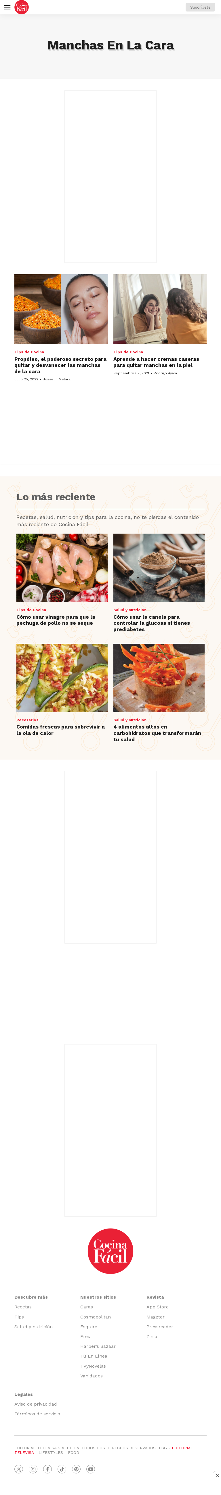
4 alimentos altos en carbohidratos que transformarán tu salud (157, 733)
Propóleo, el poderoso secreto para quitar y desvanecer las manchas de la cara (60, 365)
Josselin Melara (57, 379)
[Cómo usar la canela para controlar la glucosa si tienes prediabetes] (159, 568)
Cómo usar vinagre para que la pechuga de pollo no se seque (55, 620)
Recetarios (27, 720)
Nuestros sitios (98, 1297)
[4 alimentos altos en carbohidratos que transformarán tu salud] (159, 678)
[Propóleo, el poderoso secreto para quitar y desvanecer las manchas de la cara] (61, 309)
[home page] (21, 7)
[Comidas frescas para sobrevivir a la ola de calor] (62, 678)
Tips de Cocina (29, 352)
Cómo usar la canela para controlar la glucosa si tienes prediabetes (151, 623)
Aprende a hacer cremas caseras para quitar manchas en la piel (156, 362)
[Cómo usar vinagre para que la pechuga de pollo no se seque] (62, 568)
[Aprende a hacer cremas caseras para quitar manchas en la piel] (160, 309)
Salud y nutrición (129, 610)
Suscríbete (200, 7)
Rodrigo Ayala (165, 373)
